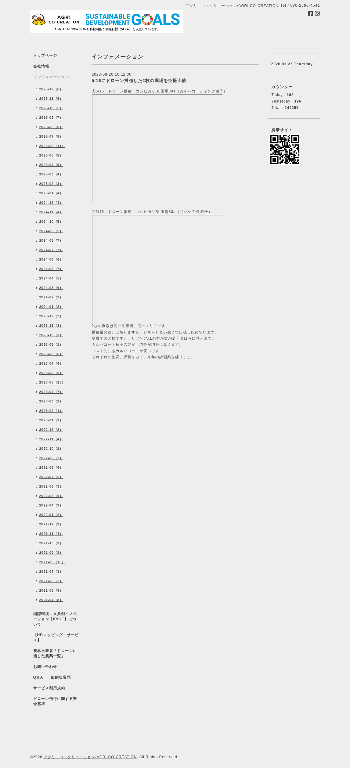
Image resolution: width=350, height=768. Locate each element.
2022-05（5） (51, 496)
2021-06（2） (51, 581)
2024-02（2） (51, 297)
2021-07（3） (51, 571)
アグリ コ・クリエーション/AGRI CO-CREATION (90, 757)
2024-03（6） (51, 288)
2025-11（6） (51, 98)
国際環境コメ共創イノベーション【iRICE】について (55, 619)
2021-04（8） (51, 600)
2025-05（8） (51, 155)
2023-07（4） (51, 363)
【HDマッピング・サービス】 (56, 637)
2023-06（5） (51, 373)
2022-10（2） (51, 448)
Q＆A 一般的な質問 (52, 677)
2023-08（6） (51, 354)
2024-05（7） (51, 269)
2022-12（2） (51, 429)
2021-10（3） (51, 543)
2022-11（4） (51, 439)
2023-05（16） (52, 382)
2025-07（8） (51, 136)
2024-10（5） (51, 221)
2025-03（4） (51, 174)
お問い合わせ (45, 667)
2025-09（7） (51, 117)
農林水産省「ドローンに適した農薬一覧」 (55, 653)
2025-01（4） (51, 193)
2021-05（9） (51, 590)
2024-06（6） (51, 259)
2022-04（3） (51, 505)
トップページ (45, 55)
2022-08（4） (51, 467)
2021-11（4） (51, 533)
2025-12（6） (51, 89)
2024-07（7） (51, 250)
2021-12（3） (51, 524)
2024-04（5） (51, 278)
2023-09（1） (51, 344)
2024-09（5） (51, 231)
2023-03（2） (51, 401)
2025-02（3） (51, 184)
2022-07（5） (51, 477)
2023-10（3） (51, 335)
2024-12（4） (51, 202)
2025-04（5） (51, 165)
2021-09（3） (51, 552)
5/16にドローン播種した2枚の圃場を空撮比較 (139, 80)
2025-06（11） (52, 146)
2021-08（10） (52, 562)
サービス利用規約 (49, 688)
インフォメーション (51, 77)
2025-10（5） (51, 108)
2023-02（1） (51, 411)
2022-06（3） (51, 486)
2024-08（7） (51, 240)
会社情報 (41, 66)
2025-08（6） (51, 127)
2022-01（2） (51, 515)
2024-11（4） (51, 212)
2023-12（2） (51, 316)
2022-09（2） (51, 458)
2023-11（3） (51, 325)
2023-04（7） (51, 392)
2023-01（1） (51, 420)
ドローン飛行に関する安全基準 (55, 701)
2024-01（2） (51, 306)
